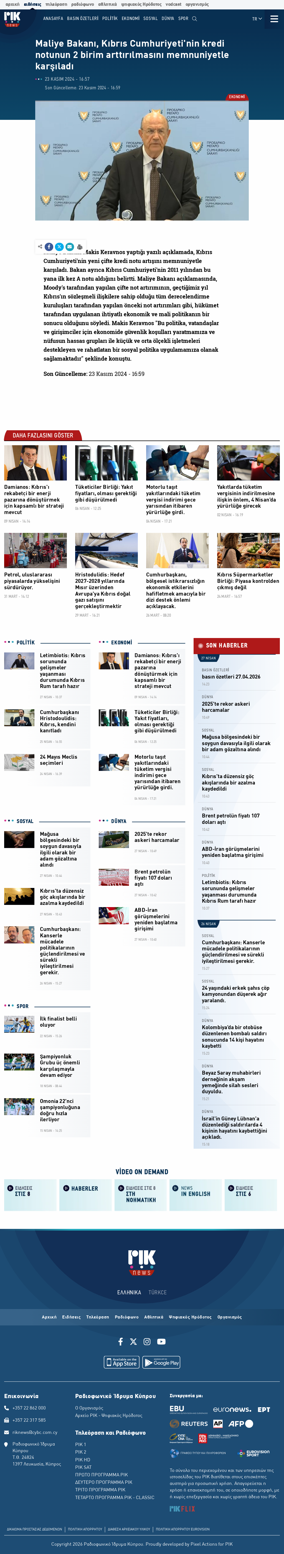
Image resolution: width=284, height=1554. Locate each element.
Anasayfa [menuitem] (53, 18)
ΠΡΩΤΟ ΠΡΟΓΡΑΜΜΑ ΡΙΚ (101, 1475)
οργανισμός (197, 4)
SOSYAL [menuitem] (150, 18)
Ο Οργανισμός (89, 1408)
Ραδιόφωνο (127, 1317)
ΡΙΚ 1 (80, 1445)
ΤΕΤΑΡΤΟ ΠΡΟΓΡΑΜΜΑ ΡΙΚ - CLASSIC (114, 1498)
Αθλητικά (153, 1317)
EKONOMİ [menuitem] (131, 18)
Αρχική (49, 1317)
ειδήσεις (32, 4)
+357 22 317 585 (29, 1420)
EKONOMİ (237, 97)
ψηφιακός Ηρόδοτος (141, 4)
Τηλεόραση (97, 1317)
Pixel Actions (204, 1544)
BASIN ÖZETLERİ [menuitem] (82, 18)
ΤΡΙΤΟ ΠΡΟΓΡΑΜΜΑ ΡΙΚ (100, 1490)
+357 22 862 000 (29, 1408)
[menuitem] (195, 19)
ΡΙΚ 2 (80, 1452)
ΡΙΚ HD (82, 1460)
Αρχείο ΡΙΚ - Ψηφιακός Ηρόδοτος (108, 1416)
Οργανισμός (229, 1317)
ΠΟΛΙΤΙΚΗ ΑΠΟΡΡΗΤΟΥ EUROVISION (183, 1529)
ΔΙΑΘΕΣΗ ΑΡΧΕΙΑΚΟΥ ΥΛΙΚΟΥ (129, 1529)
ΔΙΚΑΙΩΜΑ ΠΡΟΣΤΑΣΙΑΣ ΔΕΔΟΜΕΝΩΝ (34, 1529)
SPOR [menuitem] (183, 18)
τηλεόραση (56, 4)
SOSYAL (25, 821)
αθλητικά (107, 4)
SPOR (23, 1006)
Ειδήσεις (71, 1317)
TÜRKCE (158, 1293)
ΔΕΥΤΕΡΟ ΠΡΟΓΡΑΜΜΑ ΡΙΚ (103, 1482)
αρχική (13, 4)
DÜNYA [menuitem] (168, 18)
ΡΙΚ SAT (83, 1468)
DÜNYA (118, 821)
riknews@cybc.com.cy (34, 1433)
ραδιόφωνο (82, 4)
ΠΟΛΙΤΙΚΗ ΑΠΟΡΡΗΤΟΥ (85, 1529)
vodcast (173, 4)
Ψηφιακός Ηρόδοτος (190, 1317)
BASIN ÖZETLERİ (215, 670)
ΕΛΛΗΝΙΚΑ (129, 1293)
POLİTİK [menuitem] (110, 18)
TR (257, 19)
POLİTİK (26, 643)
